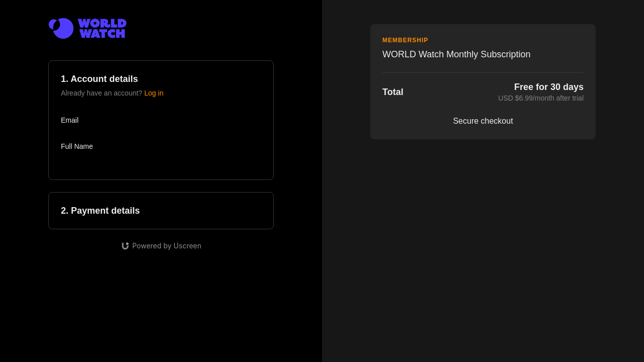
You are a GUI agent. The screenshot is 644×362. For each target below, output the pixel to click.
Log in (154, 93)
